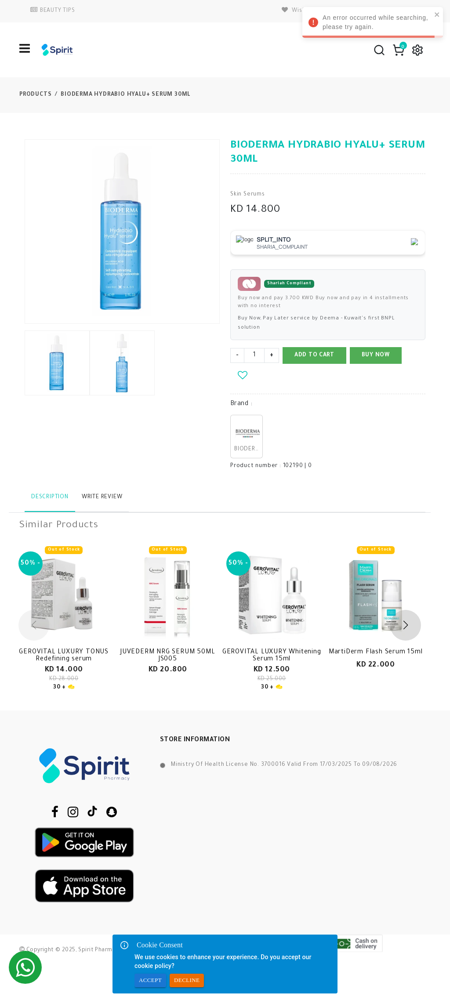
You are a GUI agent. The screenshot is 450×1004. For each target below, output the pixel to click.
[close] (437, 14)
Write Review (102, 497)
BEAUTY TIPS (52, 11)
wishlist (298, 11)
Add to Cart (314, 355)
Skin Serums (247, 195)
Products (35, 95)
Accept (150, 980)
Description (50, 497)
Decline (187, 980)
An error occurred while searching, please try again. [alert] (372, 24)
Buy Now (376, 355)
